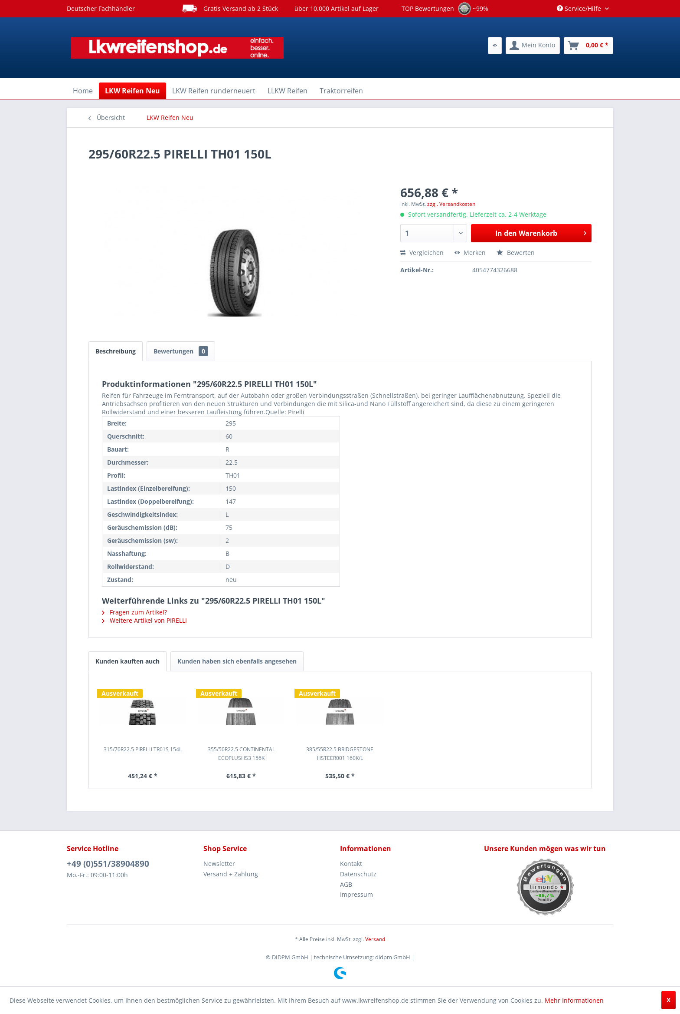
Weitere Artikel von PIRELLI (144, 620)
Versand (375, 939)
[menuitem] (495, 45)
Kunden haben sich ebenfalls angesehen (237, 661)
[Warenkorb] (588, 45)
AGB (346, 884)
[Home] (83, 91)
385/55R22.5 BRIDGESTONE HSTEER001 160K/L (339, 754)
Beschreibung (115, 351)
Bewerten (516, 252)
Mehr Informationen (574, 1000)
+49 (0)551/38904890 (108, 863)
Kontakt (351, 863)
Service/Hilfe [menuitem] (580, 8)
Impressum (356, 894)
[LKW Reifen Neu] (132, 91)
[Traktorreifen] (341, 91)
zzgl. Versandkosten (451, 204)
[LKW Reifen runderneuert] (214, 91)
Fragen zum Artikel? (134, 612)
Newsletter (219, 863)
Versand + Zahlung (230, 874)
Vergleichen (422, 252)
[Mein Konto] (533, 45)
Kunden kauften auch (127, 661)
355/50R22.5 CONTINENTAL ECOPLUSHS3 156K (241, 754)
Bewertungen (181, 351)
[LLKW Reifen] (288, 91)
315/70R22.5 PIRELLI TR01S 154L (143, 749)
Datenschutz (358, 874)
